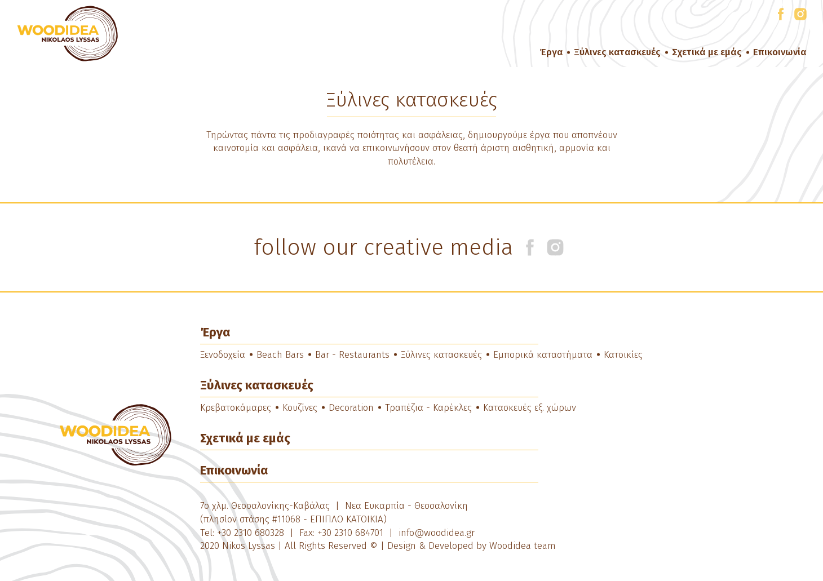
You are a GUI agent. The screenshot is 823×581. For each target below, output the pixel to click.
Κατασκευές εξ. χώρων (529, 408)
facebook (780, 12)
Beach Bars (280, 355)
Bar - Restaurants (352, 355)
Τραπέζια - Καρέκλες (428, 408)
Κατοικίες (623, 355)
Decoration (351, 408)
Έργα (551, 52)
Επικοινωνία (779, 52)
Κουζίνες (299, 408)
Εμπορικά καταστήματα (542, 355)
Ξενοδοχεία (222, 355)
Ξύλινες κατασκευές (617, 52)
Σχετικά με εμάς (707, 52)
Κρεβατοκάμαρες (235, 408)
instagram (800, 12)
